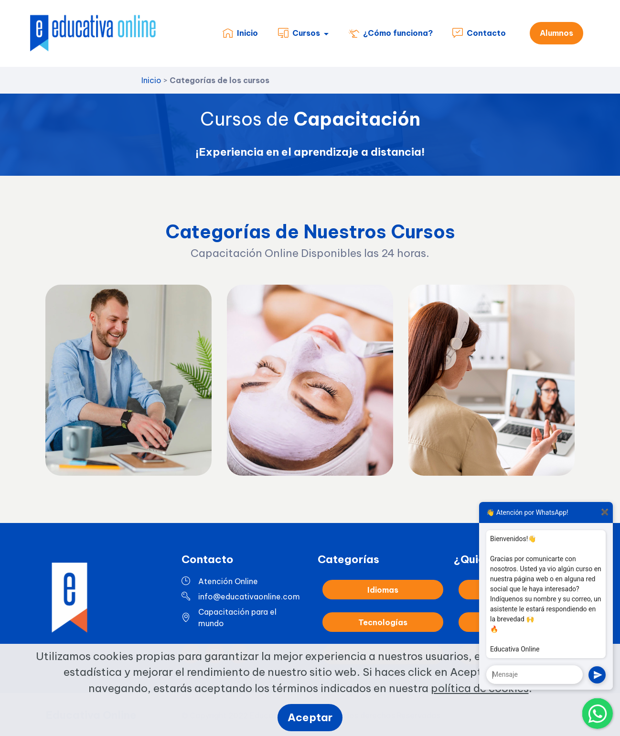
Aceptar (310, 717)
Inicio (240, 33)
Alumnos (556, 33)
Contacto (479, 33)
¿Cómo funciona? (391, 33)
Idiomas (382, 611)
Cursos (299, 33)
